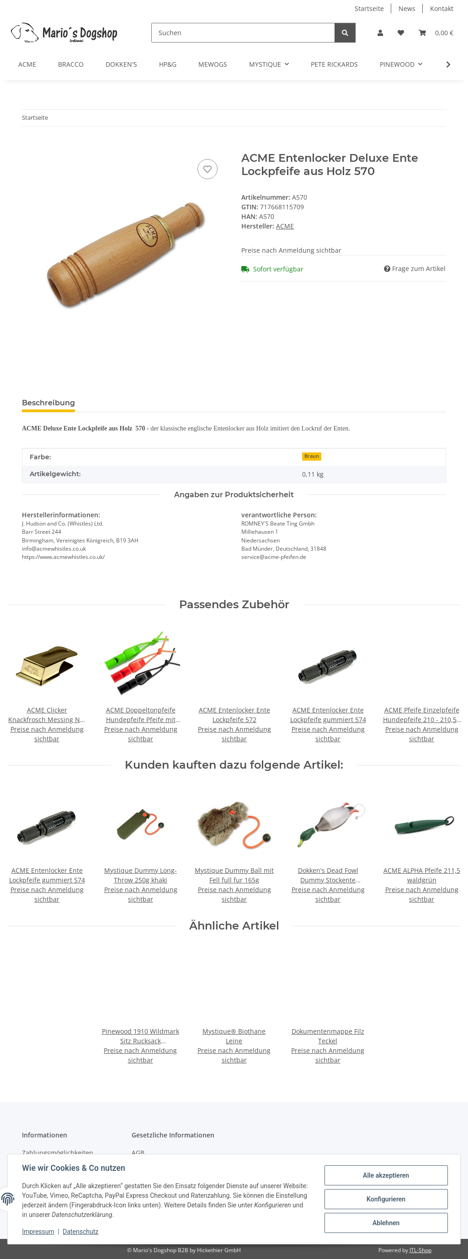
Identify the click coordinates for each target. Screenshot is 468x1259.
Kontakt (441, 8)
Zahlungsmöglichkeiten (57, 1152)
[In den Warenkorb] (29, 147)
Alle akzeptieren (385, 1175)
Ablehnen (385, 1223)
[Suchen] (243, 32)
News (407, 8)
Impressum (38, 1231)
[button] (380, 32)
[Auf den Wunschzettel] (207, 169)
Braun (311, 456)
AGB (138, 1152)
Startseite (369, 8)
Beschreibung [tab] (48, 402)
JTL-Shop (420, 1250)
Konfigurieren (385, 1199)
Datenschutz (81, 1231)
